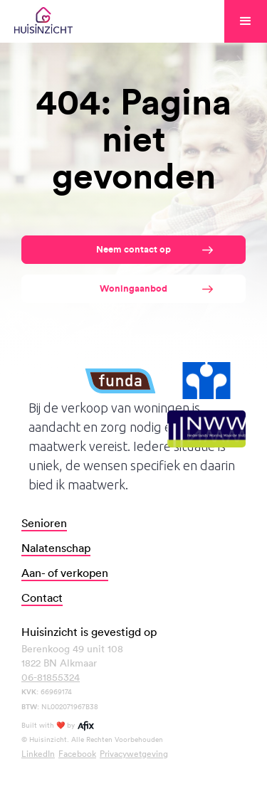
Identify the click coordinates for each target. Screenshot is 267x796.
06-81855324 (50, 677)
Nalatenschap (55, 548)
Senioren (44, 523)
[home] (43, 21)
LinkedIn (38, 753)
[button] (245, 21)
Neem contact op (133, 249)
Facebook (77, 753)
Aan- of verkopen (64, 573)
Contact (42, 597)
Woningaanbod (133, 288)
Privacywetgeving (134, 753)
